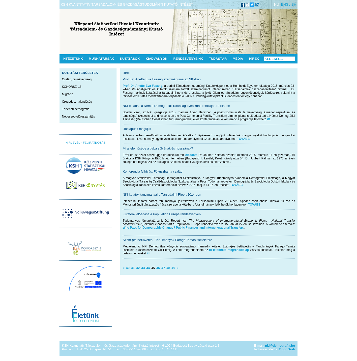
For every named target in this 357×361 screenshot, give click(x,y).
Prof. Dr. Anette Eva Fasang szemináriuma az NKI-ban (162, 79)
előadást (191, 155)
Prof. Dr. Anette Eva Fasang (142, 86)
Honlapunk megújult (137, 129)
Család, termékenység (76, 79)
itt (268, 119)
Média (238, 58)
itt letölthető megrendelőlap (229, 250)
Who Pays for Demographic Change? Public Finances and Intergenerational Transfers (183, 227)
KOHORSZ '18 (71, 87)
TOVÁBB (243, 139)
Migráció (67, 94)
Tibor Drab (287, 349)
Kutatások (130, 58)
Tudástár (218, 58)
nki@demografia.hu (280, 345)
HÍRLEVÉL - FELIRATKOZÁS (85, 143)
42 (138, 268)
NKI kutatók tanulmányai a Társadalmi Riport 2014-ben (162, 194)
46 (158, 268)
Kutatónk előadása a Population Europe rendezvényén (162, 214)
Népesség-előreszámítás (78, 116)
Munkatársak (101, 58)
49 (173, 268)
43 (143, 268)
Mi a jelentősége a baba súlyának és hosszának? (158, 148)
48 (168, 268)
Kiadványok (156, 58)
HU (276, 4)
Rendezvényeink (188, 58)
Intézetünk (72, 58)
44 (148, 268)
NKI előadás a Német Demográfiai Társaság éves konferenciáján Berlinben (176, 106)
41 (133, 268)
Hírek (254, 58)
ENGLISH (288, 4)
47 (163, 268)
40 (127, 268)
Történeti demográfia (75, 109)
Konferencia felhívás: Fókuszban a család (152, 171)
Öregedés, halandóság (77, 101)
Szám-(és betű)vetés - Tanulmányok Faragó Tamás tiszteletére (167, 240)
